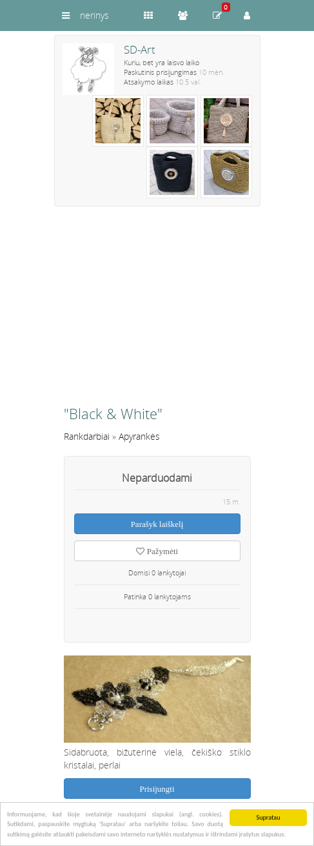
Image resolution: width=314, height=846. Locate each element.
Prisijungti (156, 789)
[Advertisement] (157, 311)
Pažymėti (157, 551)
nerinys (94, 15)
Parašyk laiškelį (157, 524)
